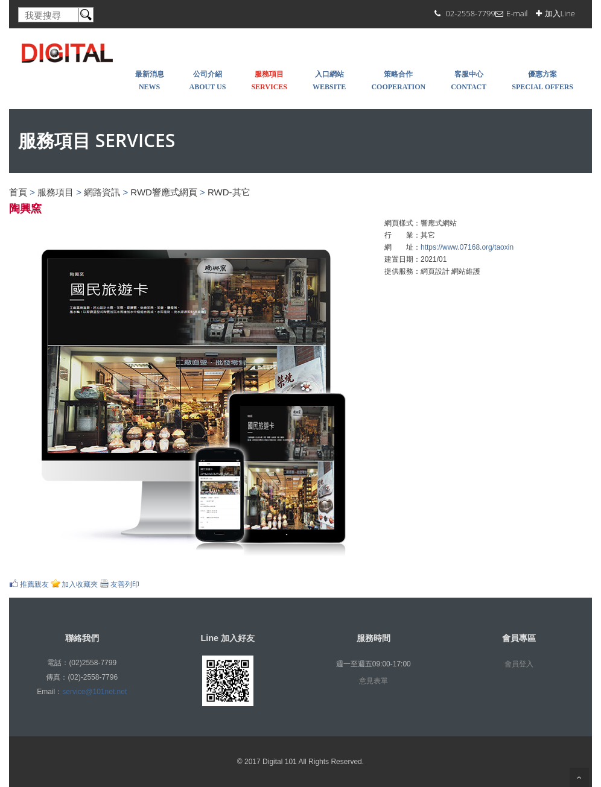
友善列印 (124, 584)
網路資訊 (102, 192)
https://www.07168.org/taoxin (467, 247)
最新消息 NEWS (149, 80)
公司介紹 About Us (207, 80)
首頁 (18, 192)
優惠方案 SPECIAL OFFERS (542, 80)
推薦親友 (34, 584)
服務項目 (55, 192)
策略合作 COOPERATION (398, 80)
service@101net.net (94, 691)
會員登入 (518, 664)
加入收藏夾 (80, 584)
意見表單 (373, 681)
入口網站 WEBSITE (329, 80)
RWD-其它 (229, 192)
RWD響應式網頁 (163, 192)
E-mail (517, 13)
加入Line (560, 13)
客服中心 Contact (468, 80)
